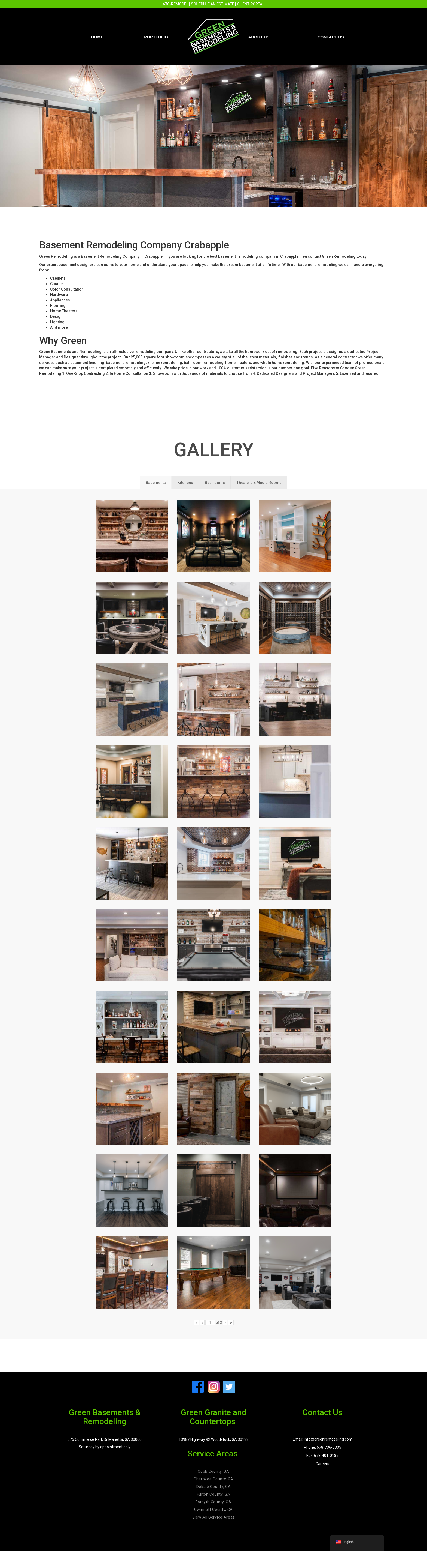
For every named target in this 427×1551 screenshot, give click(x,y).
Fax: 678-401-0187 (322, 1455)
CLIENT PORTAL (250, 4)
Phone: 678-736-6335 (322, 1447)
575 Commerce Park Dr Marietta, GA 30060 (105, 1439)
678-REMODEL (175, 4)
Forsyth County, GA (213, 1502)
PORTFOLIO (156, 37)
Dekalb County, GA (213, 1486)
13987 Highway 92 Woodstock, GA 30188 (214, 1439)
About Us (258, 37)
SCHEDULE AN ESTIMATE (212, 4)
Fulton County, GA (213, 1494)
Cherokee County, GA (213, 1479)
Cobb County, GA (213, 1471)
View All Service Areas (213, 1517)
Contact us (331, 37)
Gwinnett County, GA (213, 1509)
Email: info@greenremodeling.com (322, 1439)
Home (97, 37)
